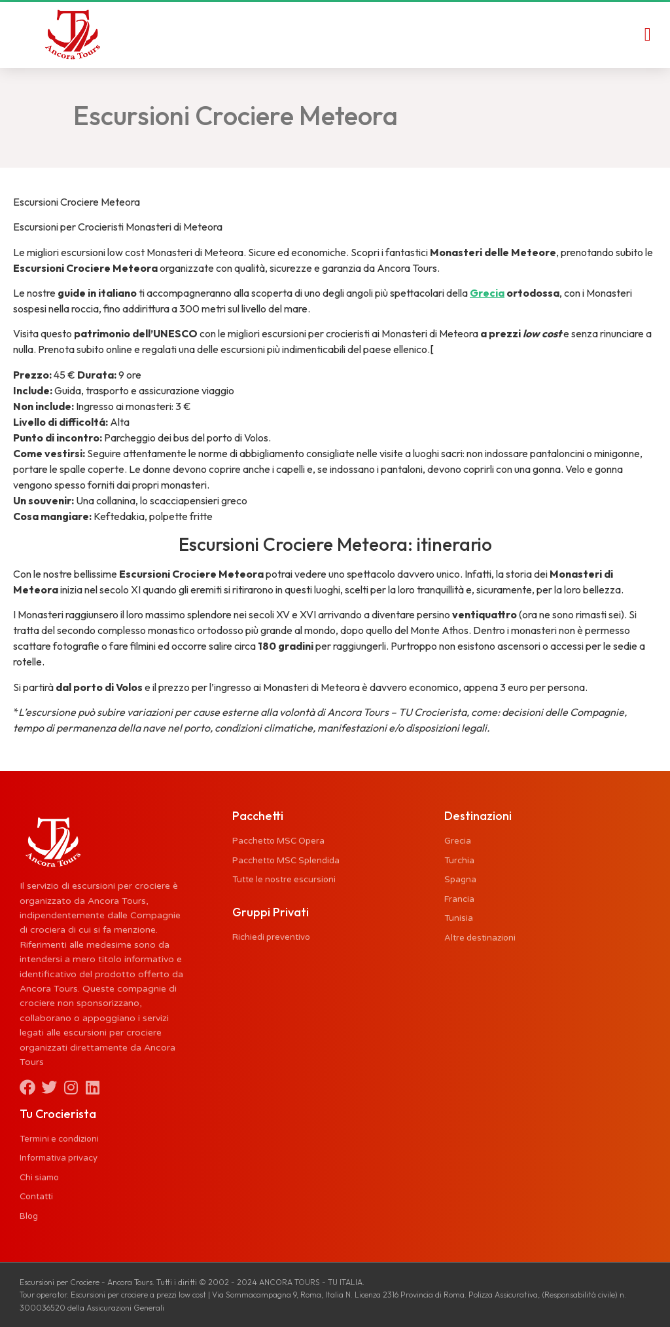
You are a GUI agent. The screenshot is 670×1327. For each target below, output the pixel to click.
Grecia (487, 292)
